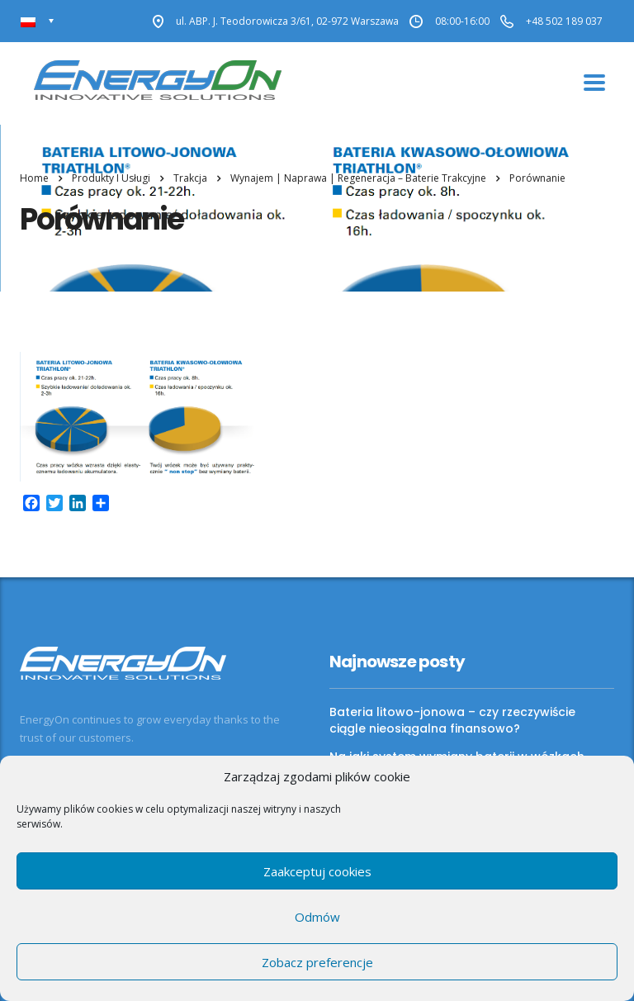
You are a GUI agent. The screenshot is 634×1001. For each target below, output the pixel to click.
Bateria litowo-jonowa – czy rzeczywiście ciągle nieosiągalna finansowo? (452, 720)
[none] (37, 21)
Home (34, 178)
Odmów (317, 916)
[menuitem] (37, 21)
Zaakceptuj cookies (317, 871)
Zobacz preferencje (317, 962)
